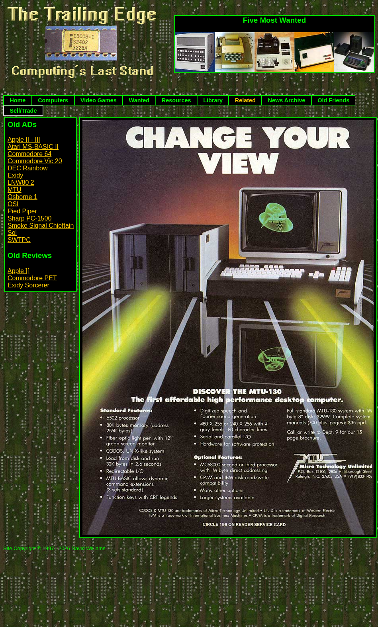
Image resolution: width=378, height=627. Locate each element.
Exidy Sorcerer (28, 285)
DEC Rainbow (27, 168)
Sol (12, 232)
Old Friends (333, 100)
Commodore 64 (29, 153)
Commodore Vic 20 (35, 161)
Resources (176, 100)
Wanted (139, 100)
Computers (53, 100)
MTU (15, 189)
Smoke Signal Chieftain (41, 225)
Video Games (98, 100)
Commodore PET (32, 278)
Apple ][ (18, 271)
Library (213, 100)
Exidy (15, 175)
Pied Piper (22, 211)
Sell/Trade (23, 110)
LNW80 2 (21, 182)
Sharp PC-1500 (29, 218)
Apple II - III (24, 139)
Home (17, 100)
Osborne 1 (22, 196)
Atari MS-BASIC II (33, 146)
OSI (13, 204)
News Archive (287, 100)
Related (245, 100)
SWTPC (19, 239)
